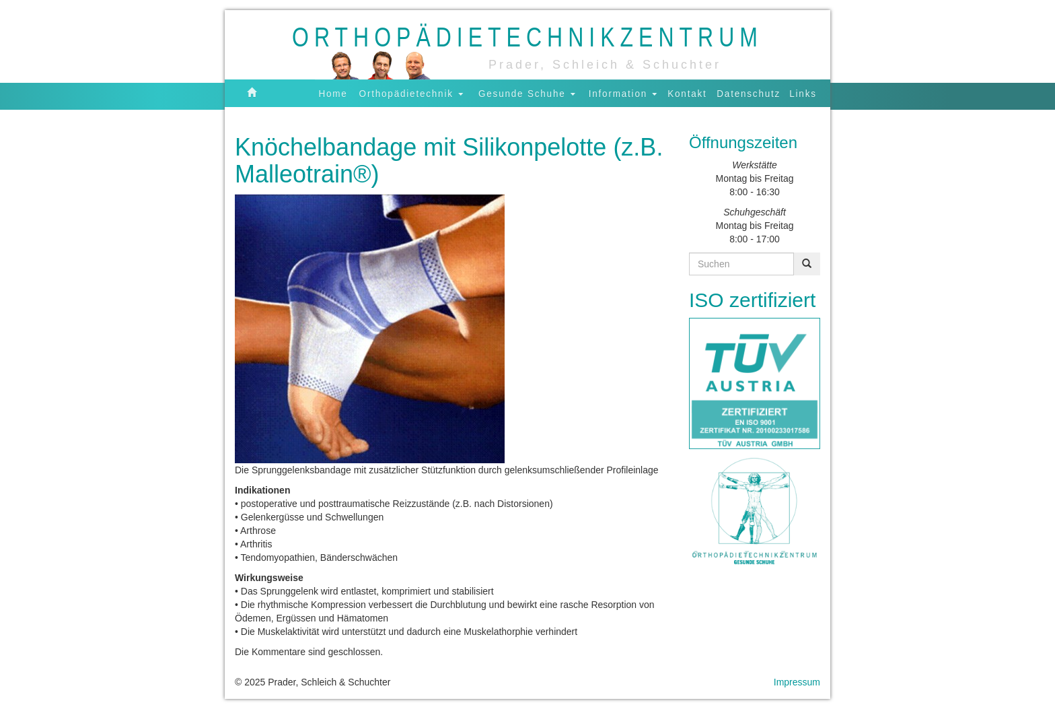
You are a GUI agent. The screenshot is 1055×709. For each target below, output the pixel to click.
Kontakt (686, 93)
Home (333, 93)
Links (803, 93)
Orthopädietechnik (411, 93)
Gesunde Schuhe (526, 93)
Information (623, 93)
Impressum (797, 682)
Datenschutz (748, 93)
